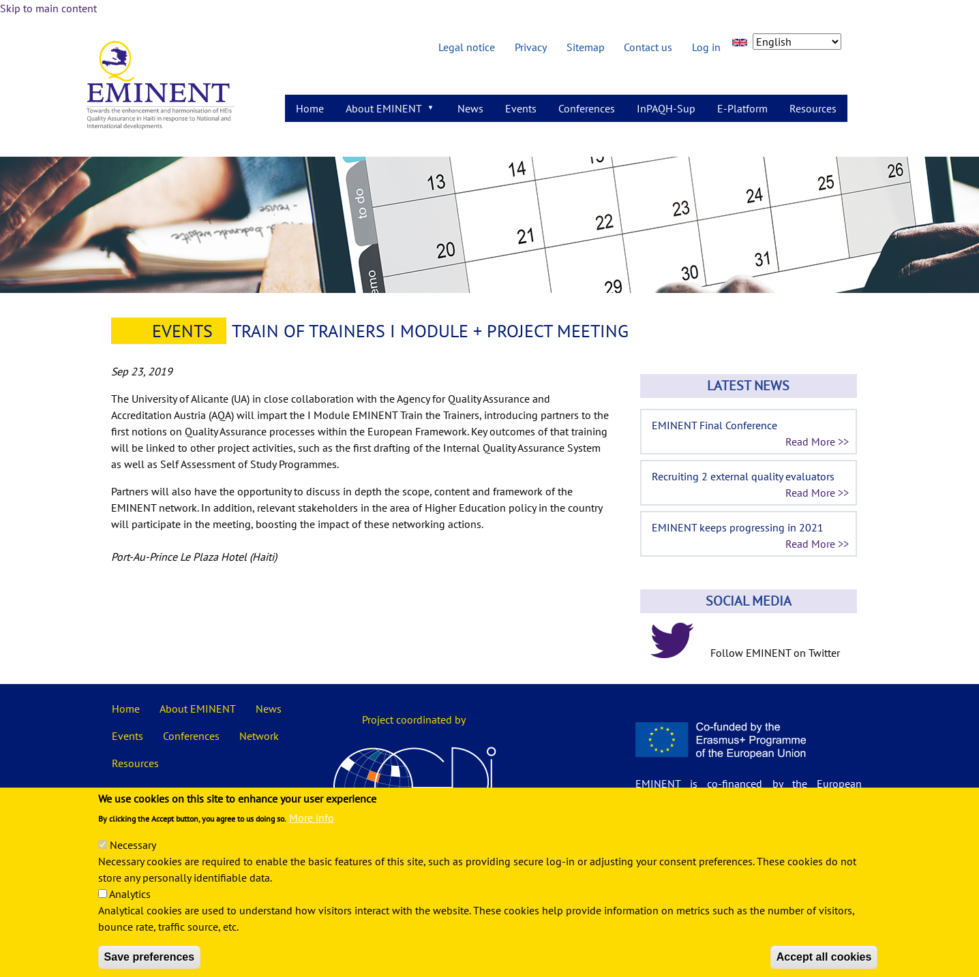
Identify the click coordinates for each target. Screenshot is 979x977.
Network (259, 736)
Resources (135, 763)
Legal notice (466, 47)
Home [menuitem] (310, 108)
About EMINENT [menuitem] (385, 112)
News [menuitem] (470, 108)
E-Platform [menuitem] (742, 108)
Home (126, 708)
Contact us (648, 47)
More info (311, 835)
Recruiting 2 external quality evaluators (743, 476)
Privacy (531, 47)
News (269, 708)
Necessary (133, 862)
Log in (706, 47)
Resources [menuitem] (813, 108)
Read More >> (817, 441)
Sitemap (586, 47)
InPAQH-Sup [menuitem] (666, 108)
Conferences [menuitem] (586, 108)
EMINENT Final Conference (714, 425)
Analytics (130, 911)
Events (182, 331)
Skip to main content (48, 8)
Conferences (191, 736)
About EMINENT (198, 708)
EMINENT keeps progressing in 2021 (738, 527)
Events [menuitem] (521, 108)
